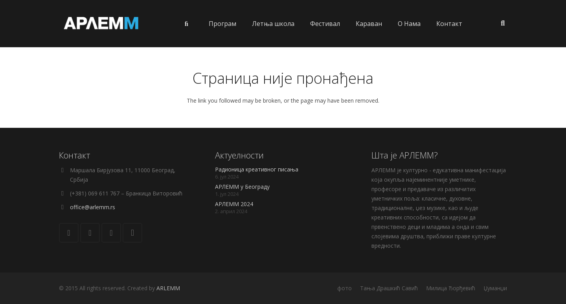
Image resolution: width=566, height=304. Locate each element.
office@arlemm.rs (92, 207)
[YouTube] (111, 233)
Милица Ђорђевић (450, 288)
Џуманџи (495, 288)
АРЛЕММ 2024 (234, 204)
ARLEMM (168, 288)
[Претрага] (503, 23)
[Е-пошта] (69, 233)
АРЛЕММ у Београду (242, 186)
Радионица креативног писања (256, 169)
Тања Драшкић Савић (389, 288)
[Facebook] (90, 233)
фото (344, 288)
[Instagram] (132, 233)
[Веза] (101, 23)
